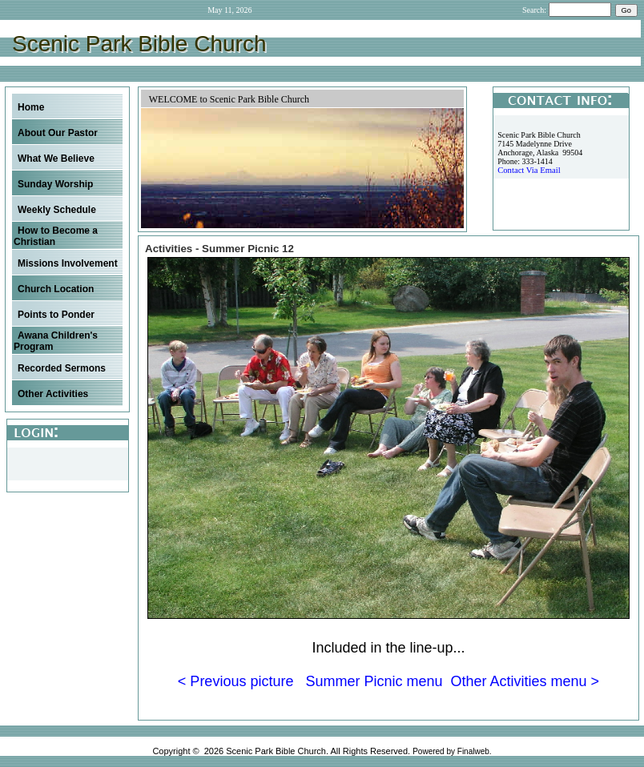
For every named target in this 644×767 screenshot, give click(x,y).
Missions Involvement (68, 263)
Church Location (56, 289)
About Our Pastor (58, 133)
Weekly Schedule (57, 209)
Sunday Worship (55, 184)
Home (31, 107)
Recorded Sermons (62, 368)
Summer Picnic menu (373, 681)
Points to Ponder (56, 314)
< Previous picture (236, 681)
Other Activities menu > (525, 681)
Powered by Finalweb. (452, 751)
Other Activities (53, 394)
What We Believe (56, 158)
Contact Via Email (528, 170)
